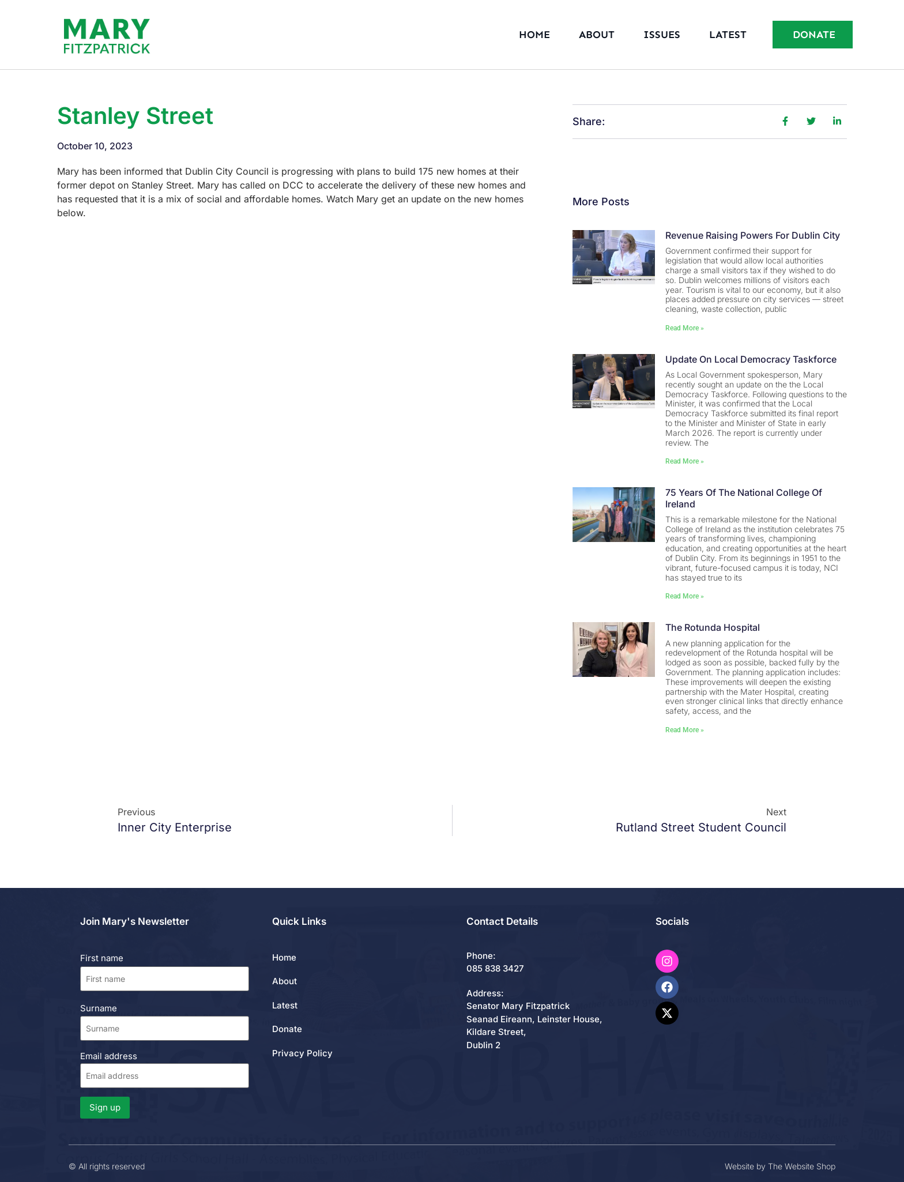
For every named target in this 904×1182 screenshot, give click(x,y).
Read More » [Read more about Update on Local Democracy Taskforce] (684, 461)
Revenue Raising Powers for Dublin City (752, 235)
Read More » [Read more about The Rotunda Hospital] (684, 730)
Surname (98, 1008)
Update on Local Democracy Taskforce (751, 359)
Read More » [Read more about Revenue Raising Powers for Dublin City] (684, 328)
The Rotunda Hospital (712, 627)
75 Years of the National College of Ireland (743, 498)
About (597, 34)
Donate (287, 1028)
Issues (661, 34)
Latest (728, 34)
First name (101, 958)
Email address (164, 1069)
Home (534, 34)
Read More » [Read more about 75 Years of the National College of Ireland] (684, 596)
